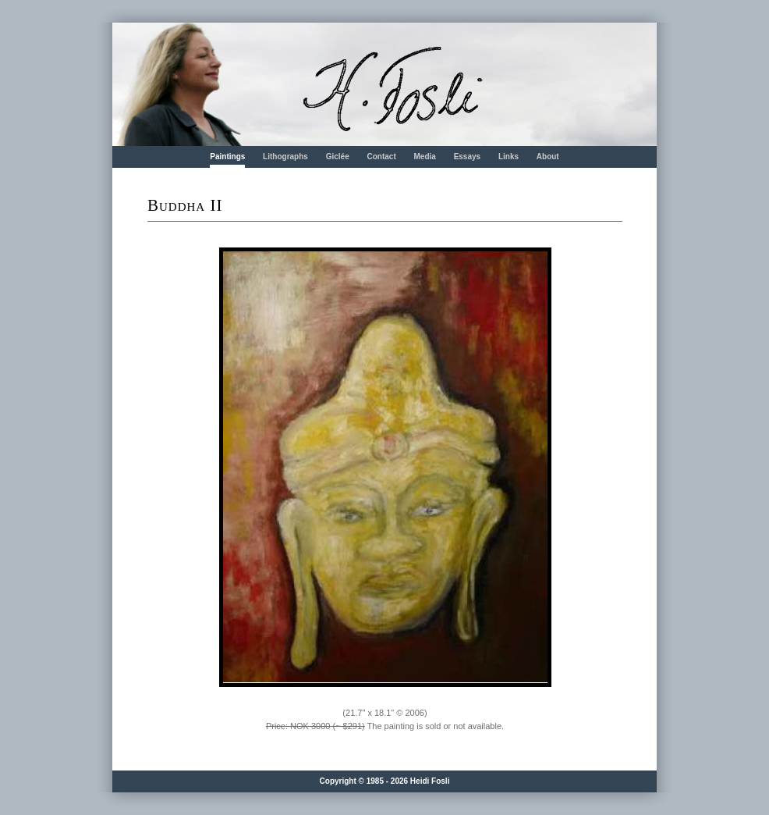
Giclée (337, 156)
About (548, 156)
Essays (467, 156)
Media (425, 156)
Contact (381, 156)
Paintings (227, 156)
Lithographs (285, 156)
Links (508, 156)
